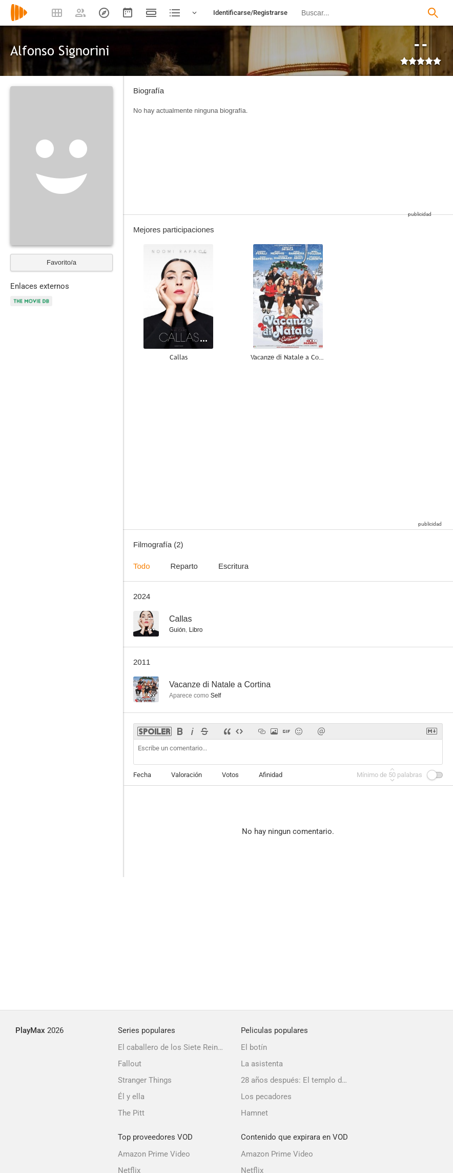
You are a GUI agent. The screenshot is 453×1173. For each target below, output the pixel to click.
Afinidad (270, 775)
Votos (230, 775)
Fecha (142, 775)
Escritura (233, 566)
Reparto (184, 566)
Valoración (186, 775)
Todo (141, 566)
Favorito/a (61, 262)
